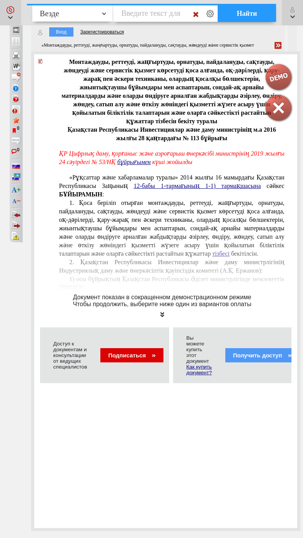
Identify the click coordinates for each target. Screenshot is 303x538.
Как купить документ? (199, 369)
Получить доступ (262, 355)
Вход (61, 32)
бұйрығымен (134, 162)
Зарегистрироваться (102, 32)
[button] (10, 12)
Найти (247, 13)
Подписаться (131, 355)
